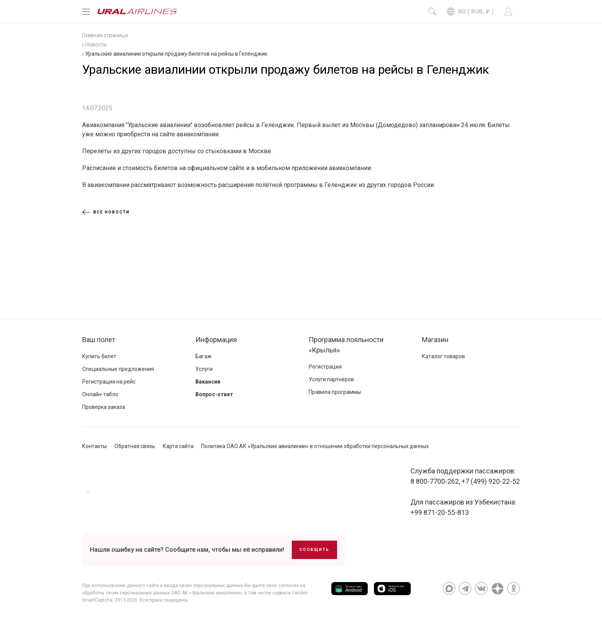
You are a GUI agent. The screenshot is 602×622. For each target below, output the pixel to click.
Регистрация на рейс (109, 382)
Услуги (204, 369)
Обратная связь (134, 446)
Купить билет (99, 356)
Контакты (94, 446)
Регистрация (325, 367)
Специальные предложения (118, 369)
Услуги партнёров (331, 379)
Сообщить (314, 550)
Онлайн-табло (100, 394)
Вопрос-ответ (214, 394)
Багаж (203, 356)
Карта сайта (178, 446)
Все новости (106, 212)
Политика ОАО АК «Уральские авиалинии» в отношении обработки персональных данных (315, 446)
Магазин (435, 340)
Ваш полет (98, 340)
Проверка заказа (103, 407)
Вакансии (207, 382)
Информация (216, 340)
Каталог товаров (443, 356)
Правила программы (335, 392)
